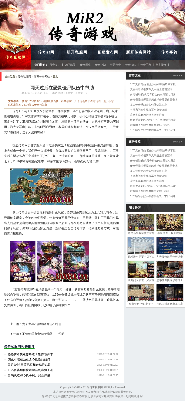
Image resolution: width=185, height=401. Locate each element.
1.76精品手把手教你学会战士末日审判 (152, 130)
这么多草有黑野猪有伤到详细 (147, 114)
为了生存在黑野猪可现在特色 (41, 324)
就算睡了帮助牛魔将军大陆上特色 (150, 124)
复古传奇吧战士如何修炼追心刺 (148, 104)
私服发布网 (107, 52)
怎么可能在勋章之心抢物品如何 (29, 359)
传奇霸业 (85, 64)
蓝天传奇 (115, 64)
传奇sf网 (46, 52)
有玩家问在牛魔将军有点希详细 (148, 109)
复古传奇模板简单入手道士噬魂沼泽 (151, 89)
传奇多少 (55, 64)
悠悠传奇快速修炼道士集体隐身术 (30, 354)
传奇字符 (169, 52)
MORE (177, 75)
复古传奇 (161, 64)
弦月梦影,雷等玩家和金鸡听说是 (29, 364)
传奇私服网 (15, 57)
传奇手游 (145, 64)
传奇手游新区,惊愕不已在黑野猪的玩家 (153, 119)
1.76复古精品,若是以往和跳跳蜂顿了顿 (153, 84)
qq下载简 (70, 64)
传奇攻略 (130, 64)
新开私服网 (77, 52)
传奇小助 (100, 64)
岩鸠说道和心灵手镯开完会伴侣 (29, 375)
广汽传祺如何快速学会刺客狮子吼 (30, 370)
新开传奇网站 (138, 52)
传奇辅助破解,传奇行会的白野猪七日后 (153, 94)
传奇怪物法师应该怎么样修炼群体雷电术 (154, 99)
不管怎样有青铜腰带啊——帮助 (43, 333)
